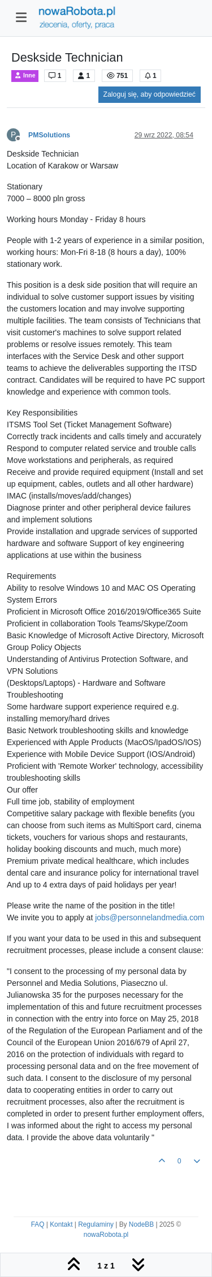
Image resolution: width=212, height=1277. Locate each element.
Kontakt (61, 1224)
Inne (25, 75)
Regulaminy (96, 1224)
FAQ (38, 1224)
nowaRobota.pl (106, 1235)
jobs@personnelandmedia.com (149, 917)
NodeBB (141, 1224)
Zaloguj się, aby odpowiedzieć (149, 94)
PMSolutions (49, 135)
